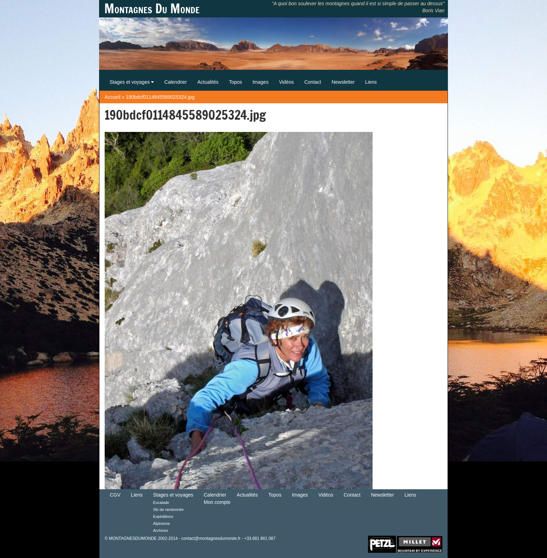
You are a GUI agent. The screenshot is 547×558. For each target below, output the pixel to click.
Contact (312, 82)
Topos (235, 82)
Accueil (112, 97)
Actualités (208, 82)
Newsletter (342, 82)
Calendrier (175, 82)
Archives (160, 530)
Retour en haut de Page (345, 543)
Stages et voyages (132, 82)
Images (261, 82)
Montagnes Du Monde (152, 8)
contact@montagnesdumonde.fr (210, 538)
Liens (371, 82)
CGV (115, 495)
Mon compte (217, 502)
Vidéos (286, 82)
